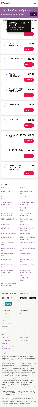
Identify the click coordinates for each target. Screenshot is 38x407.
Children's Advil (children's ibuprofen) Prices (9, 284)
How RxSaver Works (7, 314)
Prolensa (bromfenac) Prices (27, 220)
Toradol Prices (24, 197)
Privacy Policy (6, 340)
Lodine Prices (5, 224)
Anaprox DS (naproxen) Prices (8, 249)
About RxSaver (6, 334)
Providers (22, 314)
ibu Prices (4, 276)
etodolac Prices (25, 253)
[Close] (28, 23)
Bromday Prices (25, 233)
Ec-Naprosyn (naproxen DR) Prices (27, 229)
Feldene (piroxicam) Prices (7, 266)
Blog (21, 334)
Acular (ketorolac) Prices (8, 208)
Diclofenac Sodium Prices (9, 219)
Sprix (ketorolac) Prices (27, 242)
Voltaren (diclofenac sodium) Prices (7, 203)
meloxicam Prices (6, 237)
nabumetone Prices (7, 259)
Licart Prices (24, 224)
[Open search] (31, 3)
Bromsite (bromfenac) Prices (8, 255)
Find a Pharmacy (6, 323)
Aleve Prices (5, 228)
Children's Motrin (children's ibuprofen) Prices (26, 278)
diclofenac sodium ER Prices (27, 260)
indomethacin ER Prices (27, 265)
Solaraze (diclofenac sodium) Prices (26, 214)
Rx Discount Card (7, 317)
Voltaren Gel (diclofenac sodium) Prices (27, 203)
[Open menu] (35, 3)
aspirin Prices (5, 191)
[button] (33, 14)
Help (3, 320)
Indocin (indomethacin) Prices (27, 209)
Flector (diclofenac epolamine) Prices (26, 271)
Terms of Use (5, 343)
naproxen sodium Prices (8, 233)
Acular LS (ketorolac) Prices (7, 243)
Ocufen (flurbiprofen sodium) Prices (7, 271)
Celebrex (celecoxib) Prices (26, 192)
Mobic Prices (24, 188)
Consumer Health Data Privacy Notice (8, 347)
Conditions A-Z (24, 340)
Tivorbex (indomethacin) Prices (27, 249)
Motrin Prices (5, 188)
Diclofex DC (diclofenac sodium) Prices (27, 238)
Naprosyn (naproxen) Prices (7, 198)
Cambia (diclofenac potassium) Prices (7, 214)
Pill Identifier (5, 326)
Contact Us (5, 337)
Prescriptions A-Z (24, 337)
